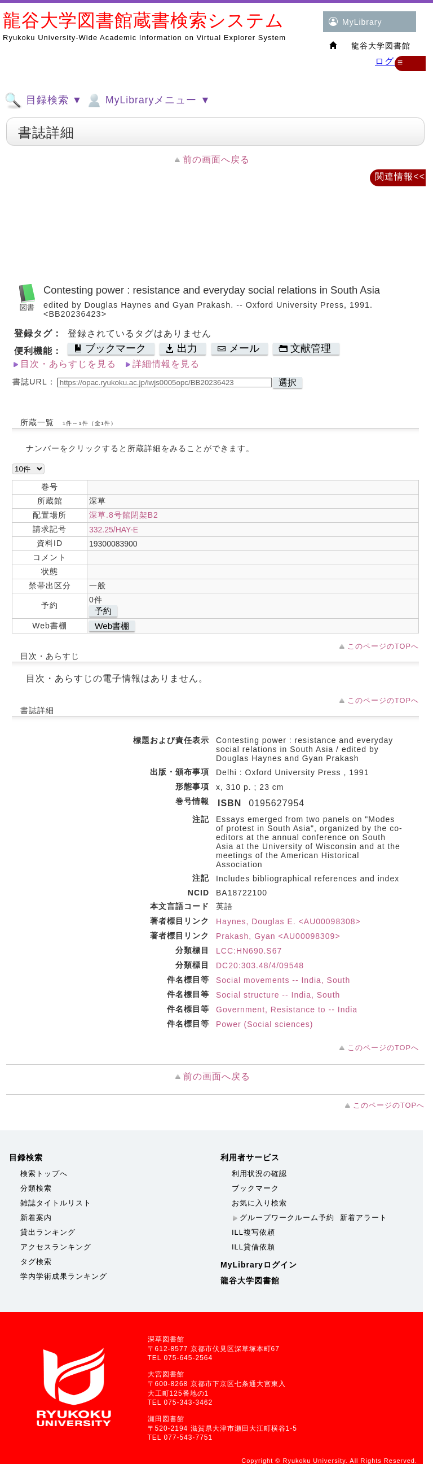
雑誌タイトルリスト (55, 1203)
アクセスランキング (55, 1247)
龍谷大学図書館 (250, 1280)
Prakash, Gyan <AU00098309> (278, 936)
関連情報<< (400, 176)
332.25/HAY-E (113, 529)
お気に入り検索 (259, 1203)
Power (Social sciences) (264, 1024)
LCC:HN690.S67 (249, 950)
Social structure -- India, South (278, 994)
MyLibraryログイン (258, 1264)
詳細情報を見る (166, 364)
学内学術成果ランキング (63, 1276)
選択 (288, 382)
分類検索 (36, 1188)
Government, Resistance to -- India (286, 1009)
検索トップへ (44, 1173)
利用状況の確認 (259, 1173)
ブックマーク (255, 1188)
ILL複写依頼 (253, 1232)
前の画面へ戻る (216, 159)
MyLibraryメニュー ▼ (147, 100)
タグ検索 (36, 1261)
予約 (103, 610)
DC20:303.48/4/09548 (260, 965)
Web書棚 (112, 626)
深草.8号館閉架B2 (123, 514)
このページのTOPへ (383, 646)
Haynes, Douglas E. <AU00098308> (288, 921)
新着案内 (36, 1217)
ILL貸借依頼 (253, 1247)
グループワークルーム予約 (287, 1217)
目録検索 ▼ (43, 100)
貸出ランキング (48, 1232)
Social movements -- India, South (283, 980)
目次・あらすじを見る (68, 364)
